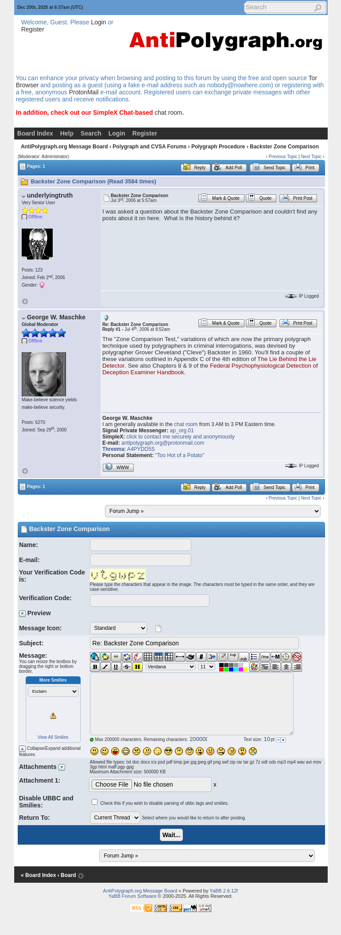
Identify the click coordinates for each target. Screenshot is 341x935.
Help (67, 133)
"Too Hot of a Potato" (179, 455)
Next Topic (311, 156)
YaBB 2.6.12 (222, 890)
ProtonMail (84, 92)
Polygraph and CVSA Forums (149, 147)
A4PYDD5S (141, 449)
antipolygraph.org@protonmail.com (162, 443)
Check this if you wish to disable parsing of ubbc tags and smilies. (164, 803)
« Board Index (38, 875)
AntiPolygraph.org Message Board (64, 147)
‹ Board (67, 875)
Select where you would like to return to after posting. (194, 817)
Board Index (35, 133)
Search (91, 133)
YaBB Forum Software (132, 896)
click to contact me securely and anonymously (181, 437)
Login (98, 22)
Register (32, 29)
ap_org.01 (182, 430)
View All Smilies (53, 737)
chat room (168, 112)
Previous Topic (282, 156)
